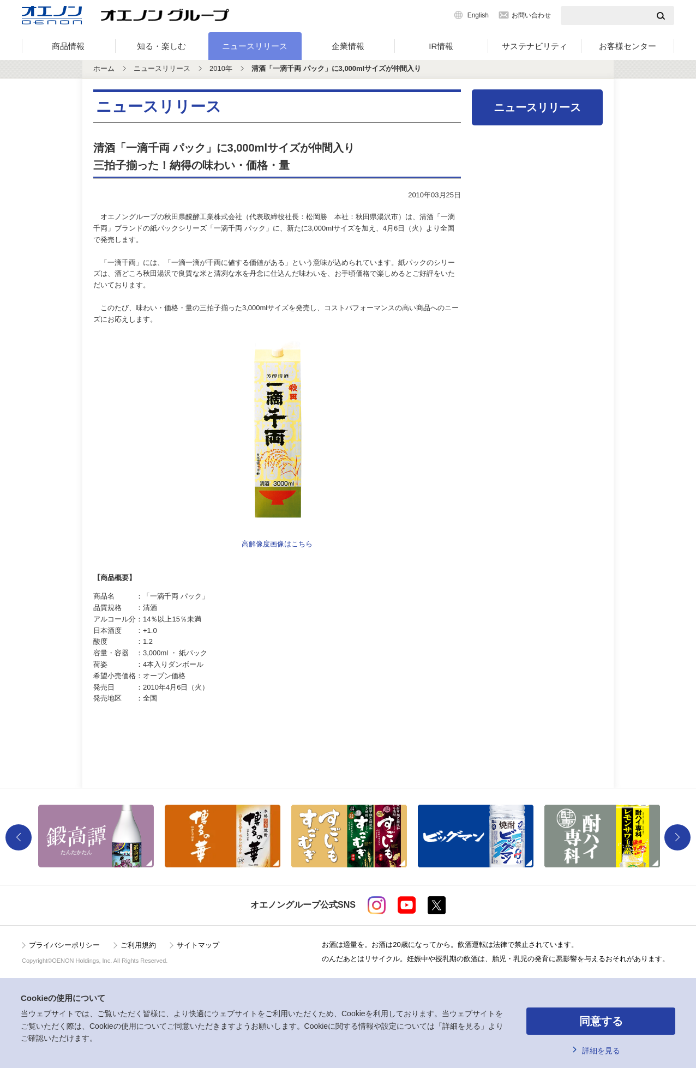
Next (677, 837)
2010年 (220, 68)
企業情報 (348, 46)
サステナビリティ (534, 46)
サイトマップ (198, 945)
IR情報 (441, 46)
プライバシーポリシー (64, 945)
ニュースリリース (254, 46)
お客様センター (627, 46)
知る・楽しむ (161, 46)
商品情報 (68, 46)
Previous (18, 837)
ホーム (104, 68)
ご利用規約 (138, 945)
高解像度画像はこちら (277, 544)
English (478, 15)
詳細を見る (601, 1050)
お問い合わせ (531, 15)
